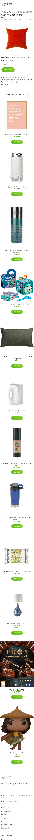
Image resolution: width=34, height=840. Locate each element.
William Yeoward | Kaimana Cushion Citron (17, 571)
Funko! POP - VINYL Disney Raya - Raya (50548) (17, 754)
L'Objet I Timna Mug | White (17, 411)
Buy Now (8, 69)
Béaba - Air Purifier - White (17, 187)
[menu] (31, 4)
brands (3, 815)
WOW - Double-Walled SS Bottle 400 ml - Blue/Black (17, 518)
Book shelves (5, 811)
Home (3, 17)
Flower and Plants (7, 825)
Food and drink (6, 828)
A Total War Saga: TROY (17, 690)
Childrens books (15, 57)
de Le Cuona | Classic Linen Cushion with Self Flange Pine (17, 358)
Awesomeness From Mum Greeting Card (17, 135)
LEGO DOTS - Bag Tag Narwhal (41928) (17, 304)
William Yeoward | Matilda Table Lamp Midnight (17, 625)
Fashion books (25, 57)
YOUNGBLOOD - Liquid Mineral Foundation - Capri (17, 464)
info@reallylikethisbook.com (10, 801)
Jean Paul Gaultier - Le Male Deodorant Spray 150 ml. (17, 251)
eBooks (3, 821)
